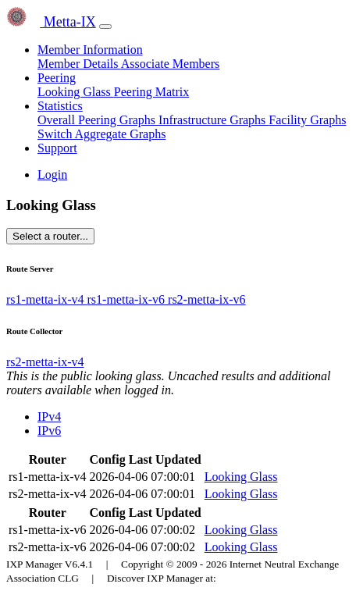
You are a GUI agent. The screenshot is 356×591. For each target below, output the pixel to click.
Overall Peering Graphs (97, 119)
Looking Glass (75, 91)
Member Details (79, 63)
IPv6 (49, 430)
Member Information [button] (90, 49)
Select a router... (50, 236)
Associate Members (170, 63)
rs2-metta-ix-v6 (207, 299)
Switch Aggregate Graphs (101, 134)
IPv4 (49, 416)
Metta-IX (51, 22)
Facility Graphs (307, 119)
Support (57, 148)
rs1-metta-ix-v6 (128, 299)
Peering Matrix (151, 91)
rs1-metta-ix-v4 (46, 299)
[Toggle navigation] (105, 26)
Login (52, 174)
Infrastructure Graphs (213, 119)
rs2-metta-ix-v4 (45, 361)
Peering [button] (56, 77)
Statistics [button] (60, 105)
